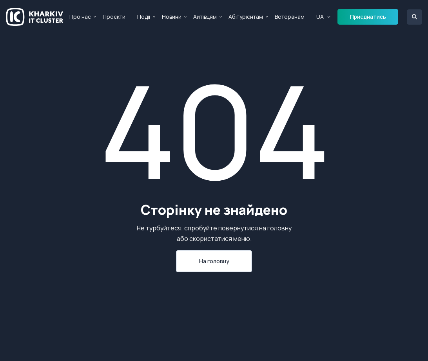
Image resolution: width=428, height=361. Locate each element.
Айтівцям (205, 16)
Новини (171, 16)
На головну (214, 261)
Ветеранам (290, 16)
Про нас (80, 16)
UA (320, 16)
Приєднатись (368, 16)
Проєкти (114, 16)
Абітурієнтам (246, 16)
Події (143, 16)
